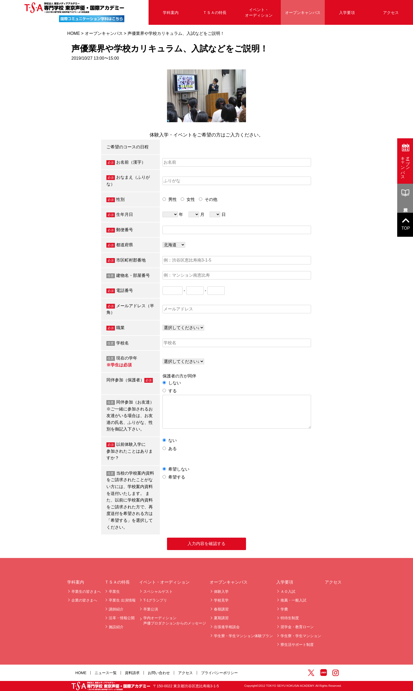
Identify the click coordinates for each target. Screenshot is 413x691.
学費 (284, 609)
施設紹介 (116, 627)
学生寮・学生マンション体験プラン (243, 636)
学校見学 (221, 600)
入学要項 (347, 12)
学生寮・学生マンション (301, 636)
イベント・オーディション (259, 12)
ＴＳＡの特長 (215, 12)
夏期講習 (221, 618)
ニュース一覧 (106, 673)
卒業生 (114, 591)
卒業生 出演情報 (122, 600)
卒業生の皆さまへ (86, 591)
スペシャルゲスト (158, 591)
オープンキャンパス (303, 12)
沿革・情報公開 (122, 618)
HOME (73, 33)
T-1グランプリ (155, 600)
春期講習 (221, 609)
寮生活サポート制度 (297, 644)
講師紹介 (116, 609)
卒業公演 (150, 609)
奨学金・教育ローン (297, 627)
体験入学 (221, 591)
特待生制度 (290, 618)
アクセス (391, 12)
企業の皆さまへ (84, 600)
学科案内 (171, 12)
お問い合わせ (159, 673)
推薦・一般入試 (293, 600)
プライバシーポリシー (219, 673)
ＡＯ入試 (288, 591)
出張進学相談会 (227, 627)
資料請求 (132, 673)
